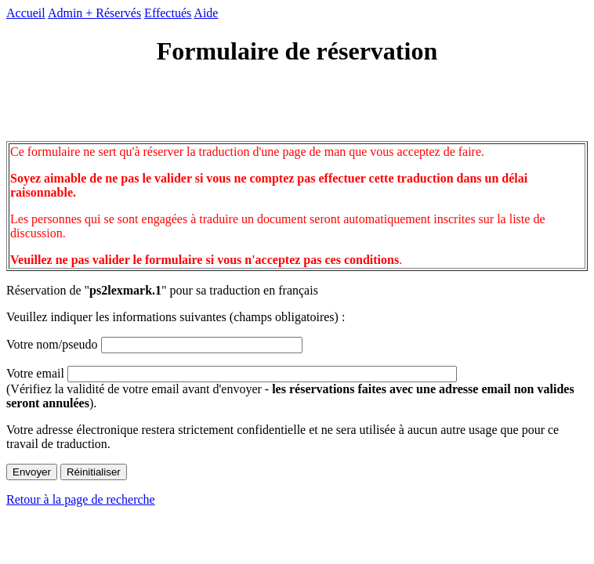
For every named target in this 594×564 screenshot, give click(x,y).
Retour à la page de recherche (80, 499)
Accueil (25, 13)
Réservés (118, 13)
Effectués (167, 13)
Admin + (72, 13)
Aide (206, 13)
